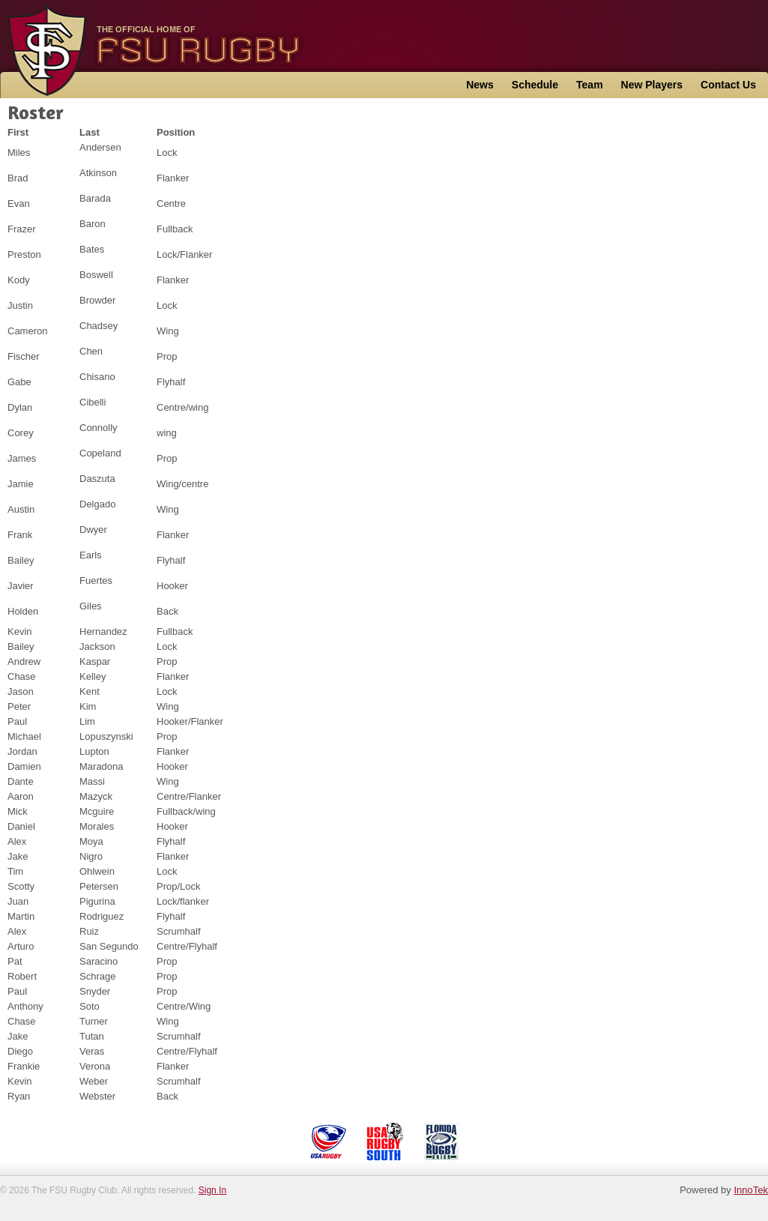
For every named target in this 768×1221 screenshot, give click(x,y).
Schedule (535, 85)
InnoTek (751, 1190)
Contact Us (728, 85)
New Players (652, 85)
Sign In (212, 1190)
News (480, 85)
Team (589, 85)
